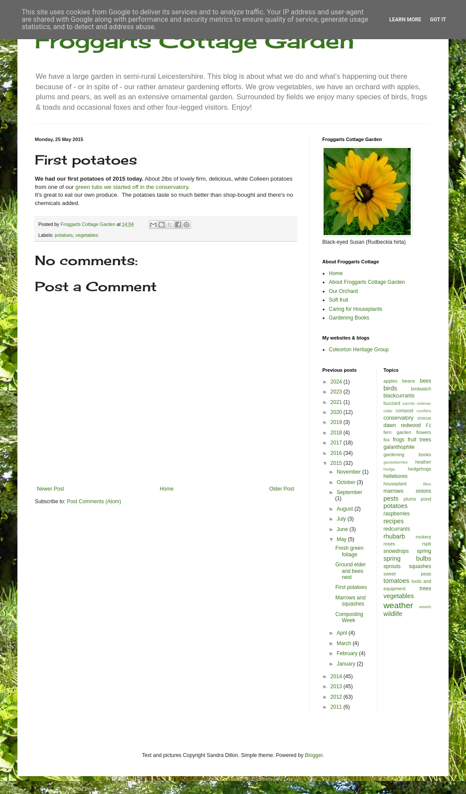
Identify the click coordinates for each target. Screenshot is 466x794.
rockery (423, 536)
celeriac (424, 403)
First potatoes (351, 587)
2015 (337, 463)
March (345, 643)
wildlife (393, 613)
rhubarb (394, 536)
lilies (427, 483)
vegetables (86, 235)
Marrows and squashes (350, 601)
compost (404, 410)
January (347, 664)
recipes (394, 521)
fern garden (398, 432)
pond (426, 498)
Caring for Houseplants (355, 309)
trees (425, 588)
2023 (337, 392)
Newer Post (50, 489)
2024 (337, 382)
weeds (425, 606)
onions (423, 491)
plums (410, 498)
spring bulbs (408, 558)
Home (167, 489)
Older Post (281, 489)
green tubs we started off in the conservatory (131, 187)
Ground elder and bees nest (350, 571)
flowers (423, 432)
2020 (337, 412)
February (348, 653)
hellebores (396, 476)
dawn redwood (402, 425)
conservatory (399, 418)
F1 (428, 425)
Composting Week (349, 617)
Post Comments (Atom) (94, 501)
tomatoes (396, 580)
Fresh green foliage (349, 551)
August (346, 509)
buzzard (392, 403)
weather (398, 605)
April (342, 633)
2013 (337, 686)
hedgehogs (419, 468)
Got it (438, 20)
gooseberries (396, 462)
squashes (420, 566)
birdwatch (421, 388)
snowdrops (396, 551)
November (349, 472)
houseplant (395, 483)
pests (391, 498)
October (347, 482)
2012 (337, 697)
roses (389, 543)
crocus (424, 418)
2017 (337, 443)
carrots (408, 403)
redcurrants (397, 529)
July (342, 519)
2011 (337, 707)
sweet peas (408, 573)
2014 (337, 676)
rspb (426, 543)
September (349, 492)
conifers (423, 410)
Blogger (314, 755)
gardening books (408, 454)
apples (391, 381)
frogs (399, 440)
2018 (337, 433)
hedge (389, 469)
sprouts (392, 566)
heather (423, 461)
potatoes (64, 235)
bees (425, 381)
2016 (337, 453)
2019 (337, 422)
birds (390, 388)
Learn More (405, 20)
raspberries (397, 514)
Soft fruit (338, 300)
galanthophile (399, 447)
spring (424, 551)
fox (387, 439)
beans (408, 381)
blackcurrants (399, 396)
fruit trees (419, 440)
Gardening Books (349, 318)
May (342, 539)
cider (388, 410)
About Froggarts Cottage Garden (367, 282)
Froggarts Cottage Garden (194, 40)
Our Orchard (343, 291)
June (343, 529)
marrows (394, 491)
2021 (337, 402)
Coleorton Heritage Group (358, 350)
